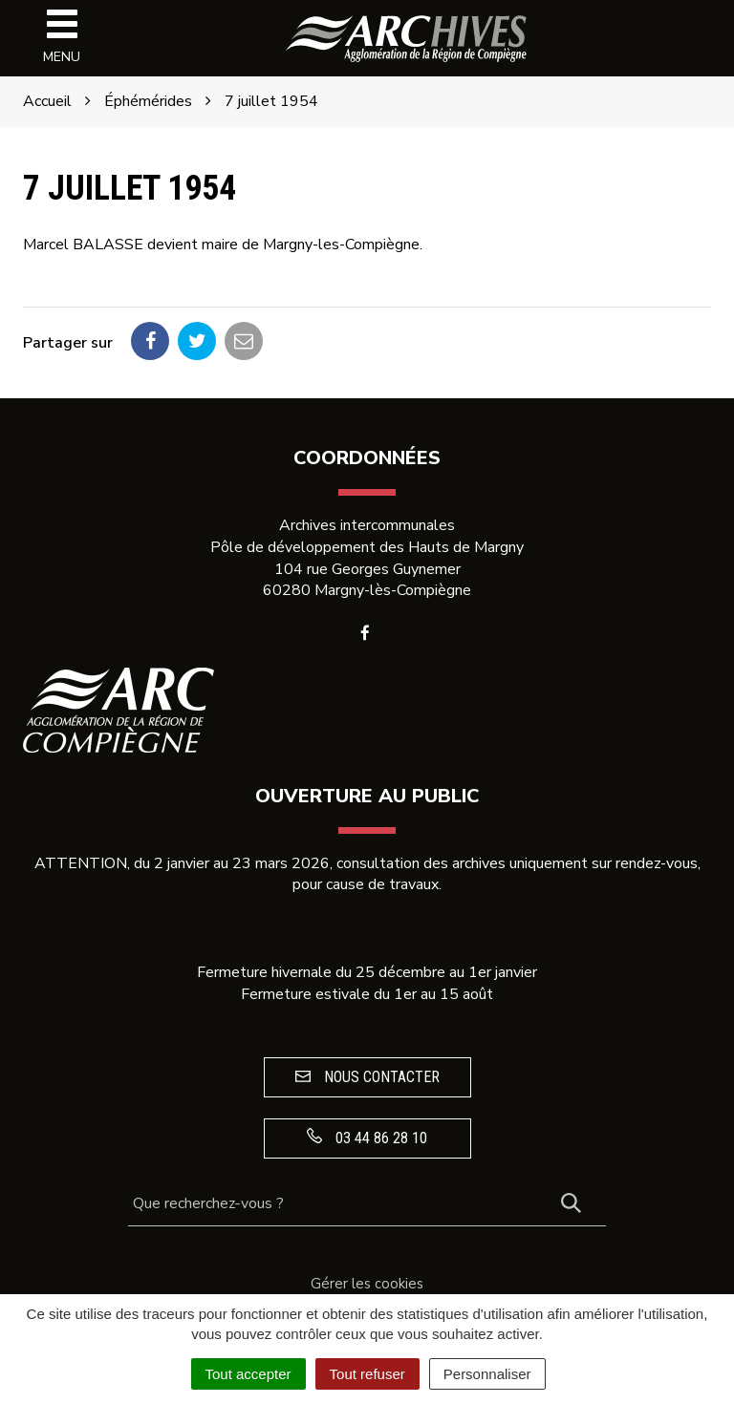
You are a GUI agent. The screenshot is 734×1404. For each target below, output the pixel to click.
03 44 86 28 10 (367, 1137)
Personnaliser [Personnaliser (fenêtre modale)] (487, 1374)
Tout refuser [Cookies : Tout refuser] (367, 1374)
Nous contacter (367, 1077)
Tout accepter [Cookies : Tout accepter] (248, 1374)
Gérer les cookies (367, 1283)
